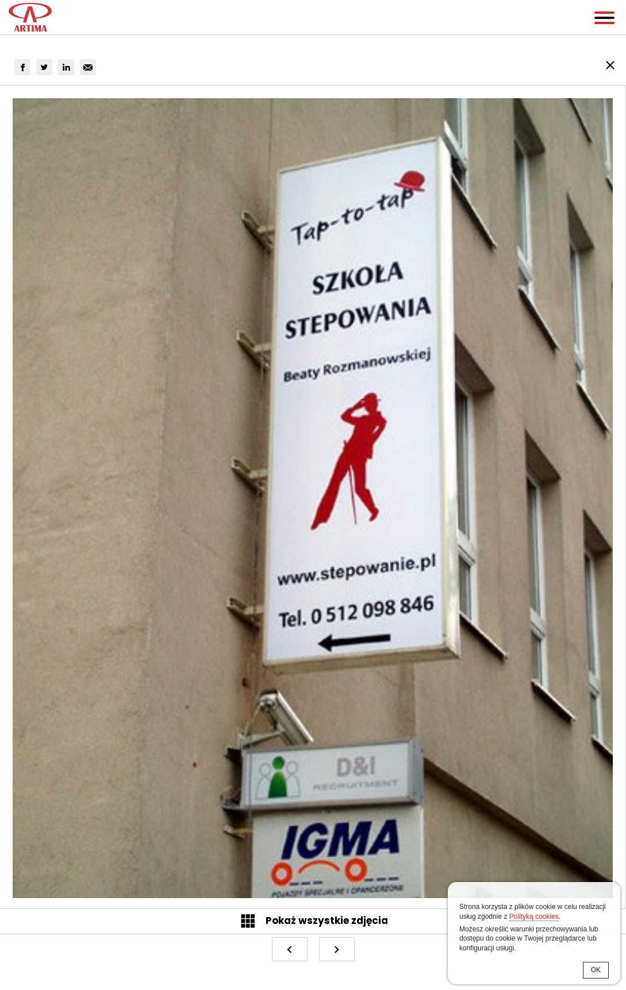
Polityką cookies (534, 916)
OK (596, 970)
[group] (22, 67)
